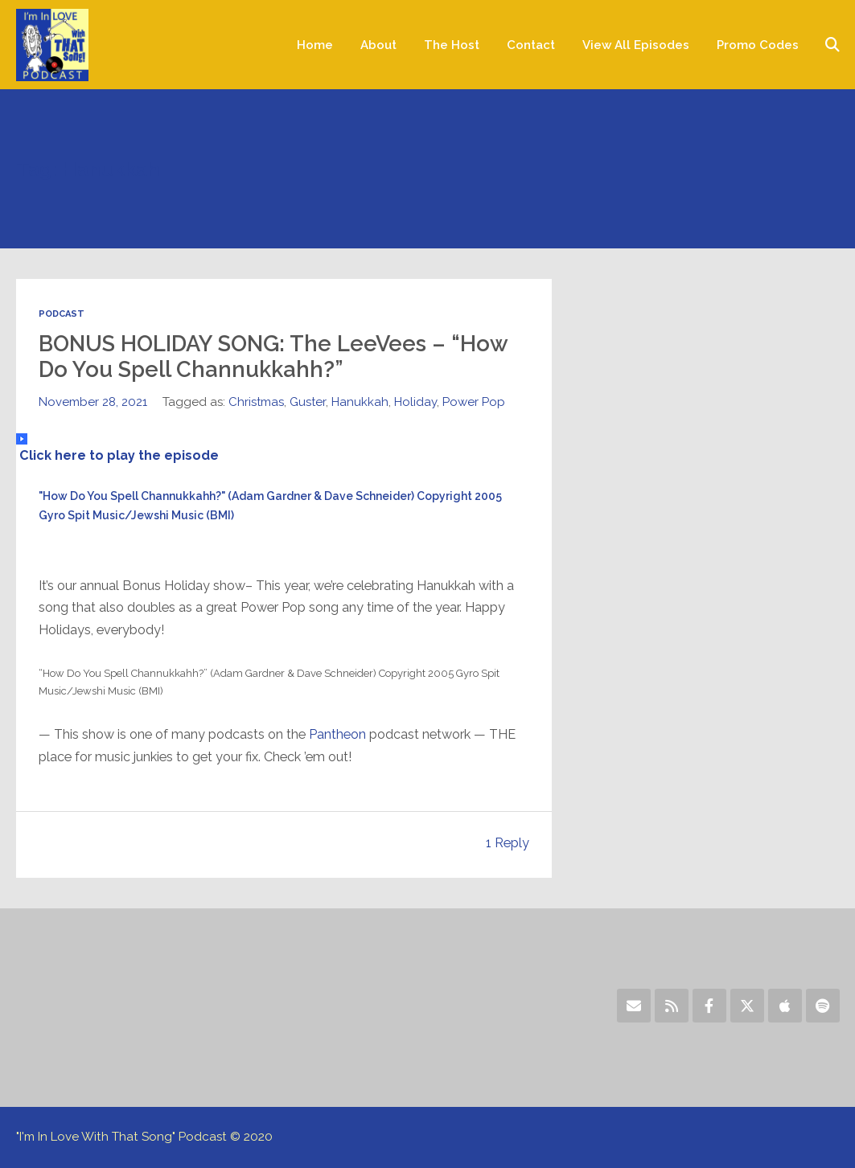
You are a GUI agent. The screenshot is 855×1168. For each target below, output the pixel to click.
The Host (451, 45)
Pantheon (337, 734)
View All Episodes (635, 45)
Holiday (415, 402)
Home (315, 45)
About (378, 45)
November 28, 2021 (93, 402)
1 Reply (507, 842)
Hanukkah (359, 402)
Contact (531, 45)
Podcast (61, 314)
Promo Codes (758, 45)
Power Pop (473, 402)
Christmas (256, 402)
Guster (308, 402)
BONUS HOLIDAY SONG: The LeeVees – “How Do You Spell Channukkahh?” (273, 356)
